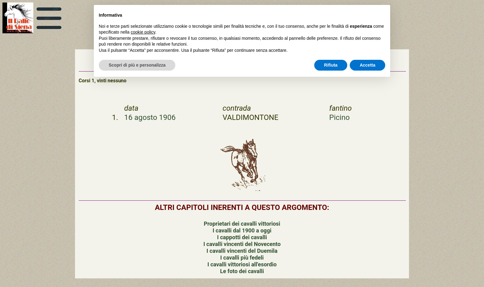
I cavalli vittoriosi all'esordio (242, 264)
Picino (339, 117)
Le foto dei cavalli (242, 271)
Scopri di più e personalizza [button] (137, 65)
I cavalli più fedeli (242, 257)
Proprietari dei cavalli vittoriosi (242, 223)
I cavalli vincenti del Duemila (242, 251)
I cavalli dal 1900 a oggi (242, 230)
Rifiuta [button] (331, 65)
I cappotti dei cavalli (242, 237)
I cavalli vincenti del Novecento (242, 244)
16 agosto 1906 (150, 117)
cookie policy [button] (143, 32)
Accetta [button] (367, 65)
